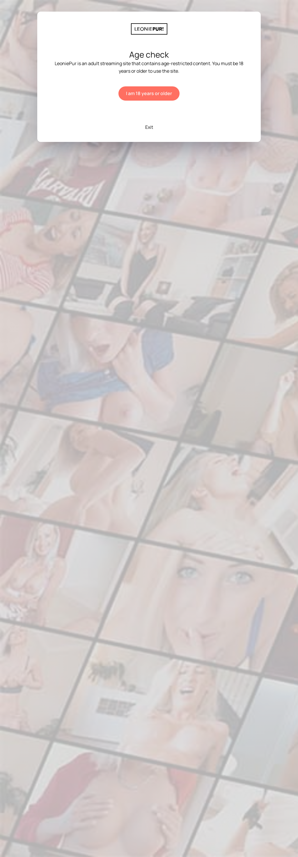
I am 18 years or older (149, 93)
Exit (149, 127)
